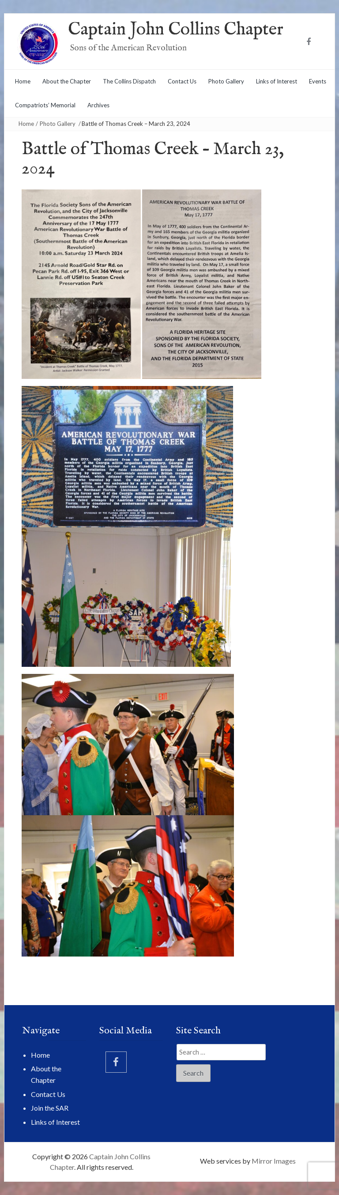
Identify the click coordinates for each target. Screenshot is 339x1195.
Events (317, 81)
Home (22, 81)
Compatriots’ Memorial (45, 105)
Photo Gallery (226, 81)
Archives (98, 105)
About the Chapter (66, 81)
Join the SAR (49, 1108)
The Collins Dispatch (129, 81)
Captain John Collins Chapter (175, 30)
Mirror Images (274, 1161)
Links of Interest (276, 81)
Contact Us (182, 81)
